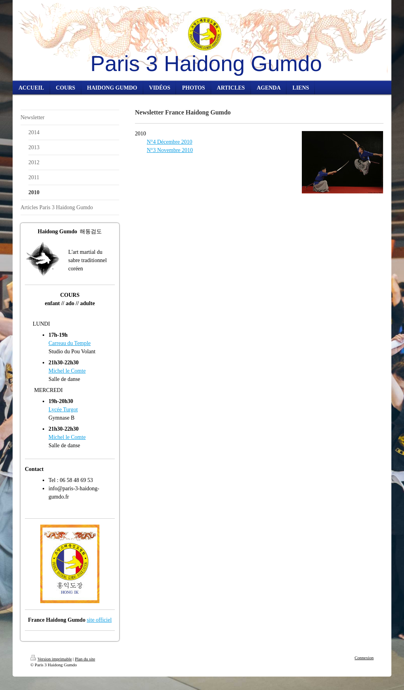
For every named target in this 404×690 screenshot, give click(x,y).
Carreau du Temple (70, 343)
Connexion (364, 657)
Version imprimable (51, 658)
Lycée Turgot (63, 409)
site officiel (99, 620)
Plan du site (85, 658)
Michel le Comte (67, 371)
